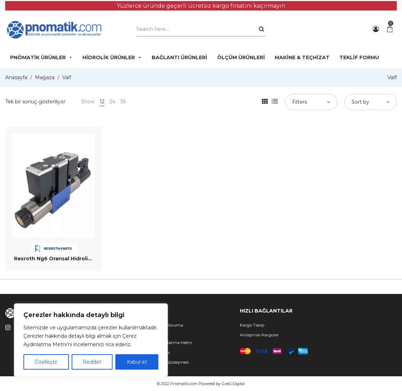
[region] (91, 340)
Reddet (92, 362)
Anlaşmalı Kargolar (259, 334)
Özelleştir (46, 362)
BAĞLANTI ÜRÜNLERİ (179, 57)
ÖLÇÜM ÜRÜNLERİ (241, 57)
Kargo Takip (252, 325)
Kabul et (137, 362)
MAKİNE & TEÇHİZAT (302, 57)
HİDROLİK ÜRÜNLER (112, 57)
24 (112, 101)
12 (102, 101)
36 (123, 101)
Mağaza (45, 77)
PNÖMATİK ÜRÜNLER (41, 57)
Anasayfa (16, 77)
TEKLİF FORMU (359, 57)
